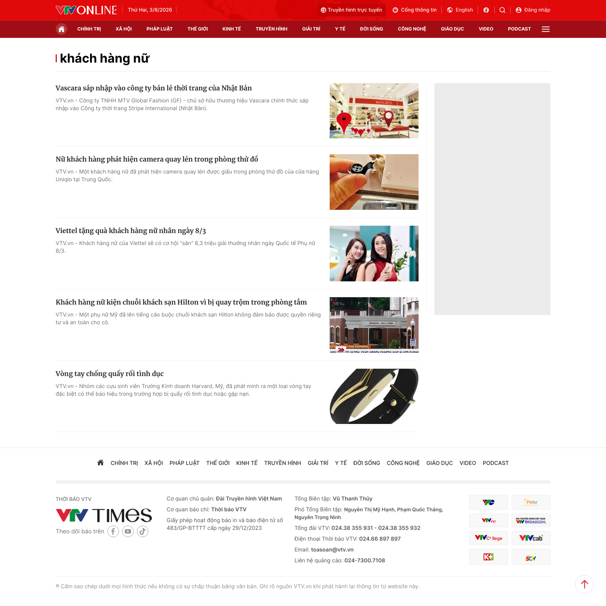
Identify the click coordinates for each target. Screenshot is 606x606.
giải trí (311, 29)
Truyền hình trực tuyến (351, 10)
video (486, 29)
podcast (519, 29)
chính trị (89, 29)
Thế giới (197, 29)
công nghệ (412, 29)
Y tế (340, 29)
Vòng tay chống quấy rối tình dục (109, 373)
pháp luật (159, 29)
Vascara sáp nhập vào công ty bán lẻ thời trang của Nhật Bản (154, 88)
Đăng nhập (532, 10)
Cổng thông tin (414, 10)
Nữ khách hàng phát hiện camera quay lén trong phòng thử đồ (157, 159)
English (459, 10)
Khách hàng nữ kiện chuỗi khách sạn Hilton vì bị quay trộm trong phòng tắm (181, 302)
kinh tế (232, 29)
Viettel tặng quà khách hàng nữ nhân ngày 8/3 (131, 230)
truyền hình (271, 29)
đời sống (371, 29)
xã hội (124, 29)
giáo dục (452, 29)
